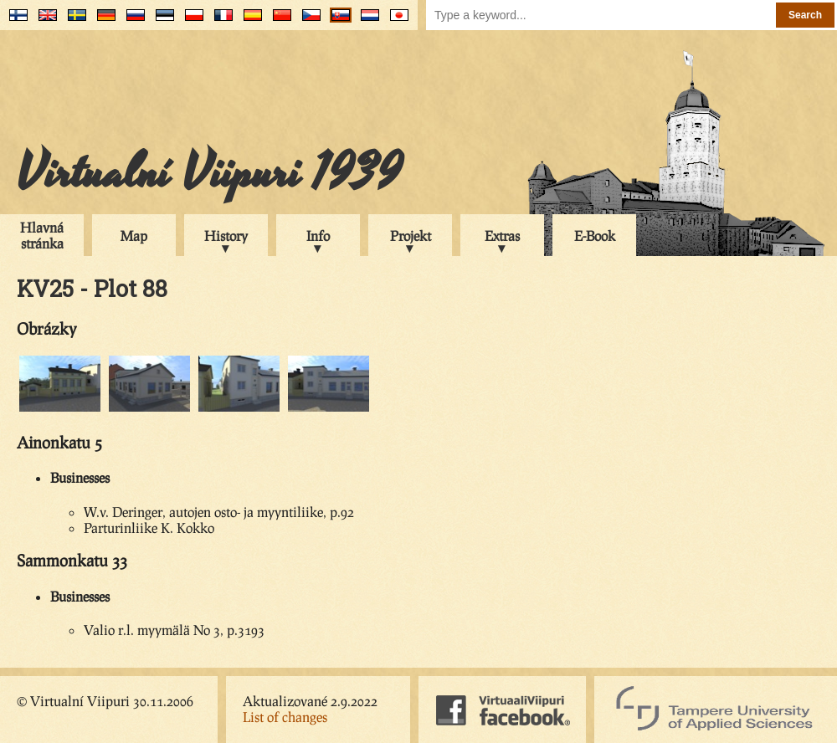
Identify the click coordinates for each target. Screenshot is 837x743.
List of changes (285, 717)
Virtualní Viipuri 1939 (209, 173)
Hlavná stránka (42, 235)
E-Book (594, 235)
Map (134, 235)
